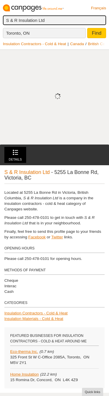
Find (96, 33)
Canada (77, 44)
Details (15, 155)
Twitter (57, 237)
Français (98, 8)
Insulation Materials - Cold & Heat (33, 318)
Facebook (37, 237)
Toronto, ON (18, 33)
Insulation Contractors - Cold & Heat (34, 44)
